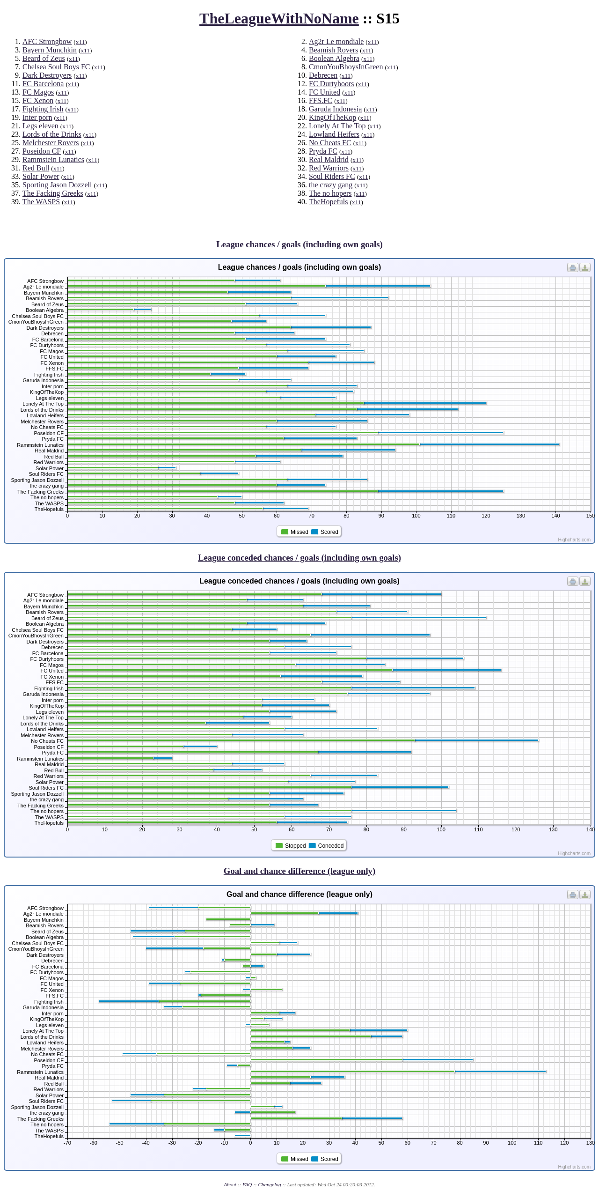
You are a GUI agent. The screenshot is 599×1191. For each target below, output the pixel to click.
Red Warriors (329, 168)
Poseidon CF (41, 151)
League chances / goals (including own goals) (299, 244)
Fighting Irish (43, 109)
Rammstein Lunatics (53, 159)
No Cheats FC (330, 143)
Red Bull (35, 168)
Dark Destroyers (47, 75)
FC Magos (38, 92)
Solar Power (40, 176)
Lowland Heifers (334, 134)
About (230, 1184)
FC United (324, 92)
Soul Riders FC (332, 176)
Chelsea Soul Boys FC (56, 67)
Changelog (269, 1184)
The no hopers (330, 193)
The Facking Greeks (52, 193)
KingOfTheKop (332, 117)
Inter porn (37, 117)
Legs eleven (40, 126)
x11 (80, 41)
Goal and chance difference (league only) (299, 871)
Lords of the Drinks (51, 134)
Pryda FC (323, 151)
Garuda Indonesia (335, 109)
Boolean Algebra (334, 58)
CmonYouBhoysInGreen (346, 67)
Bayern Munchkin (49, 50)
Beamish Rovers (333, 50)
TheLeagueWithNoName (279, 18)
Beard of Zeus (43, 58)
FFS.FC (320, 100)
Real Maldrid (329, 159)
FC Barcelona (43, 84)
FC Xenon (37, 100)
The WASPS (41, 202)
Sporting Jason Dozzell (57, 185)
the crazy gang (330, 185)
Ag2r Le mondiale (336, 41)
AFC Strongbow (47, 41)
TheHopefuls (328, 202)
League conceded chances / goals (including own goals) (299, 557)
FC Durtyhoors (331, 84)
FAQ (247, 1184)
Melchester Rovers (50, 143)
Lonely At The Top (337, 126)
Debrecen (323, 75)
